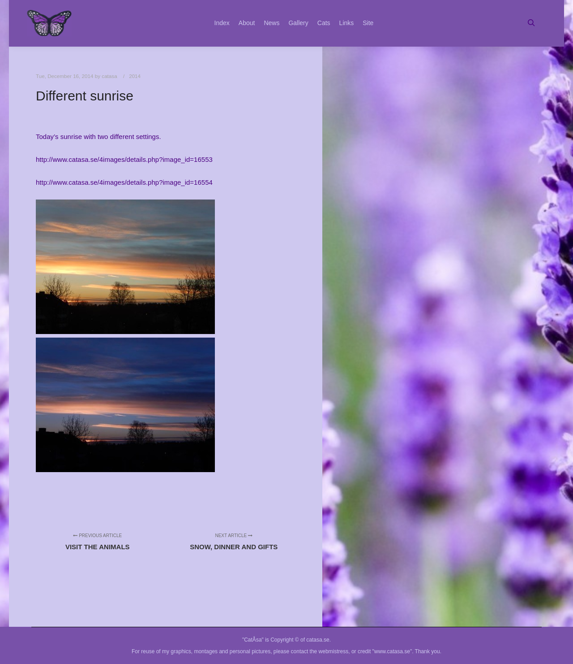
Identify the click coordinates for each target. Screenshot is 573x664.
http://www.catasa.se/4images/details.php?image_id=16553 (124, 159)
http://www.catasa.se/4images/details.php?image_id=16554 (124, 182)
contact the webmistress (320, 651)
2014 (135, 76)
